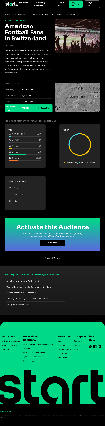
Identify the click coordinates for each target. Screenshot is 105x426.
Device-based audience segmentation (39, 345)
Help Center (63, 357)
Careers (77, 345)
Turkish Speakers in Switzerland (21, 293)
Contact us (62, 353)
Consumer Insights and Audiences (26, 14)
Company (79, 336)
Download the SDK (9, 345)
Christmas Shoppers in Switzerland (22, 281)
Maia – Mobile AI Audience (34, 353)
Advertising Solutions (39, 4)
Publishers (23, 3)
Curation (26, 349)
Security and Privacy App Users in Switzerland (27, 299)
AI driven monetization (11, 341)
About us (61, 4)
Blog (59, 341)
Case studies (7, 349)
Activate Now (44, 108)
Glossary (61, 345)
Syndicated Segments (32, 357)
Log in (73, 4)
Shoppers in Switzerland (17, 304)
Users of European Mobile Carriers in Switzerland (28, 287)
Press (76, 349)
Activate (52, 242)
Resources (63, 336)
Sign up (90, 4)
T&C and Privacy (64, 349)
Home (7, 14)
